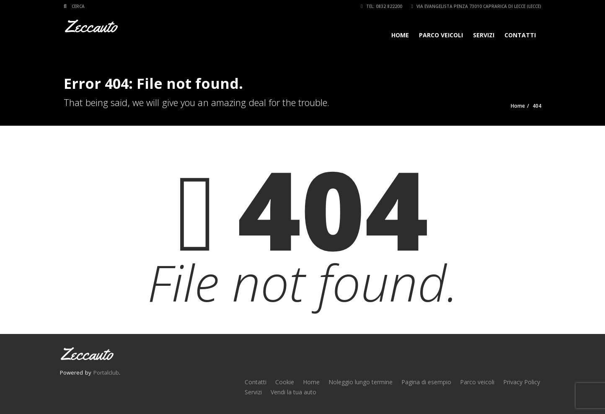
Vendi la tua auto (293, 392)
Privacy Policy (521, 382)
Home (400, 35)
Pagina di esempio (426, 382)
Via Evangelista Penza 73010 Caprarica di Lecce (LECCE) (476, 6)
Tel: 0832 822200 (381, 6)
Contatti (520, 35)
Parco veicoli (441, 35)
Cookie (284, 382)
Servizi (483, 35)
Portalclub (106, 372)
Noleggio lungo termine (360, 382)
